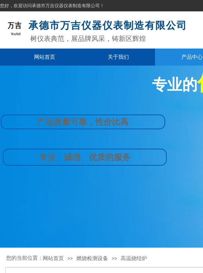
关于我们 (118, 57)
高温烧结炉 (134, 258)
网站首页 (44, 57)
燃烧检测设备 (92, 258)
